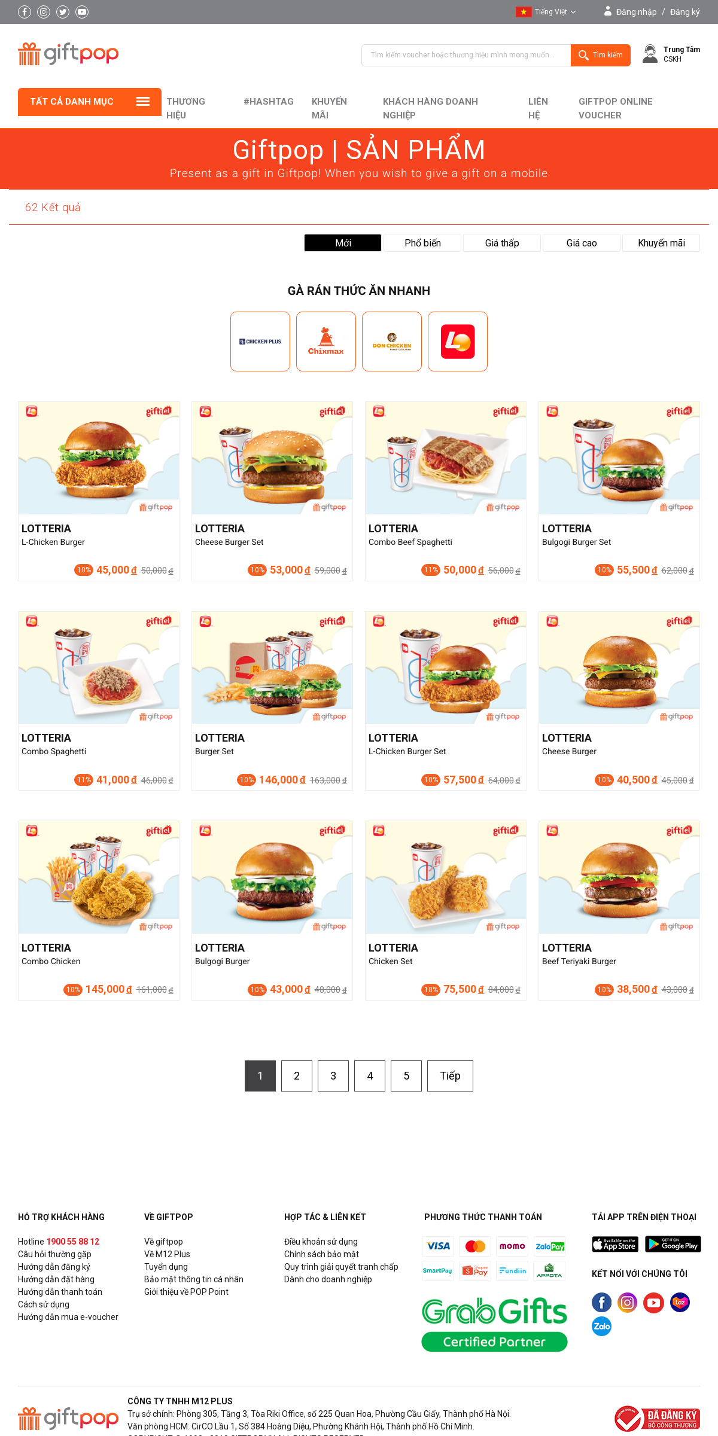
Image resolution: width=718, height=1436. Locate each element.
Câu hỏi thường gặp (55, 1254)
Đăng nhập (636, 12)
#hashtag (269, 101)
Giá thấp (502, 243)
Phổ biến (422, 243)
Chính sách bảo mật (321, 1254)
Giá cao (582, 243)
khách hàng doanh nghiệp (430, 108)
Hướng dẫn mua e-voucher (68, 1317)
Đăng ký (685, 12)
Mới (343, 243)
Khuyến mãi (329, 108)
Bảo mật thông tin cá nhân (194, 1279)
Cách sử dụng (43, 1304)
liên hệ (538, 108)
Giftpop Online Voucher (616, 108)
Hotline (58, 1241)
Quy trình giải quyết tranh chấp (341, 1267)
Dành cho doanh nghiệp (328, 1279)
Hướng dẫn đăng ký (54, 1267)
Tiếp (450, 1075)
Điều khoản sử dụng (321, 1241)
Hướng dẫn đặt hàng (56, 1279)
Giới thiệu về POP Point (186, 1292)
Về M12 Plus (167, 1254)
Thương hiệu (185, 108)
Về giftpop (163, 1241)
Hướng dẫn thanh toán (60, 1292)
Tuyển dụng (166, 1267)
